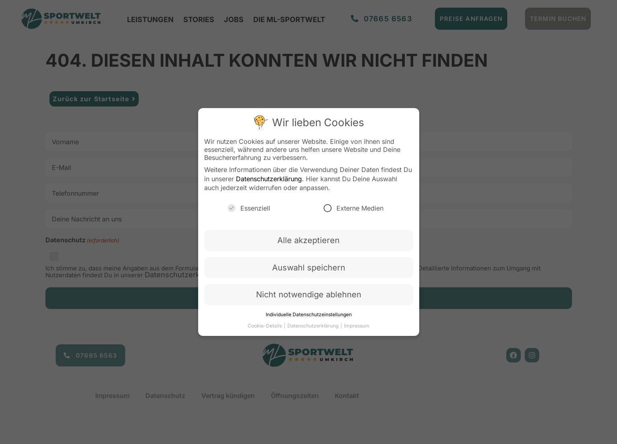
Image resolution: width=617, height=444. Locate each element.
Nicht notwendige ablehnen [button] (308, 294)
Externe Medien (353, 208)
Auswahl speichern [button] (308, 267)
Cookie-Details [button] (265, 326)
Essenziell (249, 208)
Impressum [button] (356, 326)
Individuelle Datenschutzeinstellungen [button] (309, 314)
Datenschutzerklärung (269, 179)
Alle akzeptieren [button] (308, 240)
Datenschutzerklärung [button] (313, 326)
